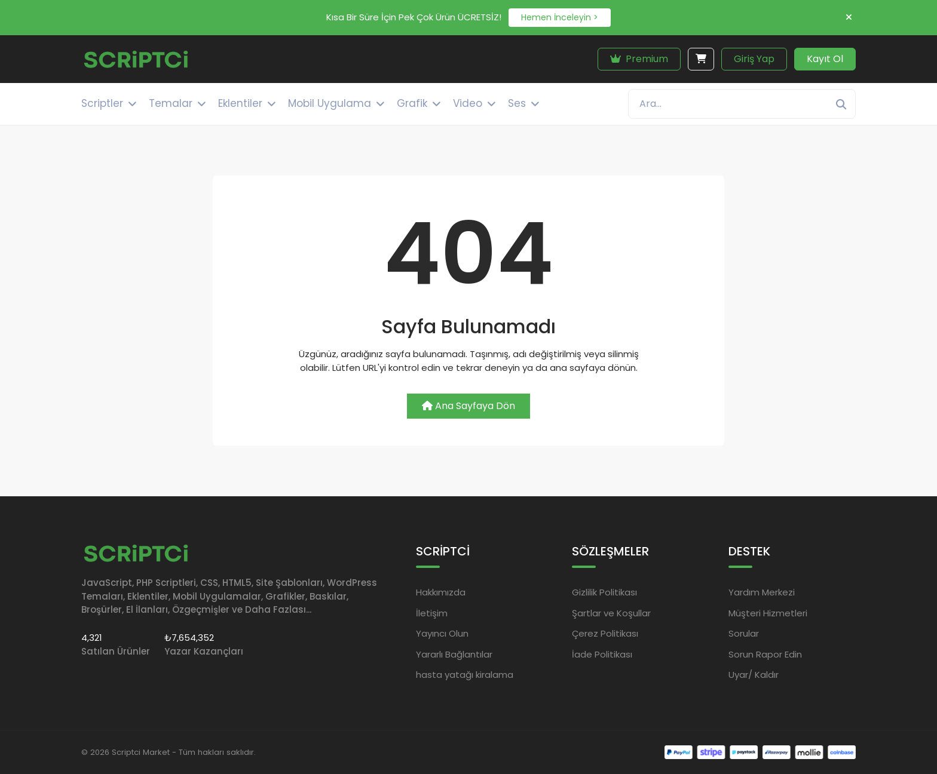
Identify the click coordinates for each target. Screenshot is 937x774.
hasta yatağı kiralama (464, 674)
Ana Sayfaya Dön (468, 406)
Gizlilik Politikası (604, 592)
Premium (639, 59)
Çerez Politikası (605, 633)
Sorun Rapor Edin (765, 654)
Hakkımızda (441, 592)
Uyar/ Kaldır (753, 674)
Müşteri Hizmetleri (767, 613)
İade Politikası (602, 654)
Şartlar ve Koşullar (611, 613)
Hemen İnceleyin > (559, 17)
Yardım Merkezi (761, 592)
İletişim (432, 613)
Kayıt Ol (825, 59)
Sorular (743, 633)
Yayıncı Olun (442, 633)
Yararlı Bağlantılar (454, 654)
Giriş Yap (754, 59)
